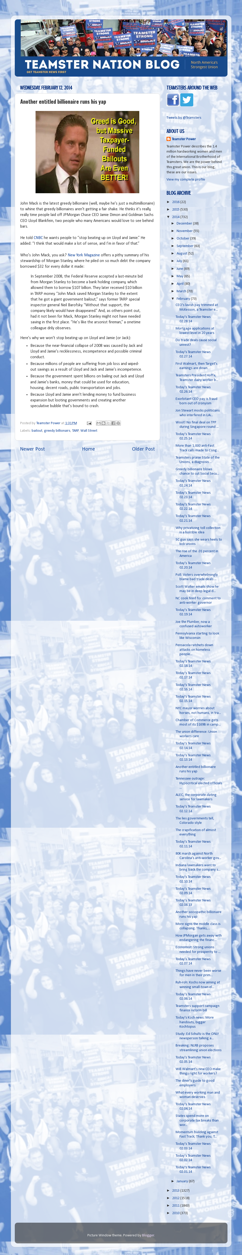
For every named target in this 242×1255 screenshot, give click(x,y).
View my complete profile (186, 180)
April (180, 284)
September (185, 246)
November (185, 231)
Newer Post (32, 449)
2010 (176, 1213)
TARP (75, 431)
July (180, 261)
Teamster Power (184, 139)
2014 (176, 217)
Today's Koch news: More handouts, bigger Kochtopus (195, 1022)
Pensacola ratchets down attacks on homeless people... (194, 649)
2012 (176, 1198)
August (182, 254)
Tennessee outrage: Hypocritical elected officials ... (199, 783)
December (185, 224)
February (184, 299)
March (182, 291)
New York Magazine (84, 255)
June (180, 269)
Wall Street (88, 431)
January (183, 1181)
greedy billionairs (57, 431)
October (183, 239)
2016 (176, 202)
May (180, 276)
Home (88, 449)
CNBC (38, 238)
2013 (176, 1191)
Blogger (148, 1235)
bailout (37, 431)
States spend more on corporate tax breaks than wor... (197, 1120)
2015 (176, 210)
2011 (176, 1206)
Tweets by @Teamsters (184, 118)
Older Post (143, 449)
